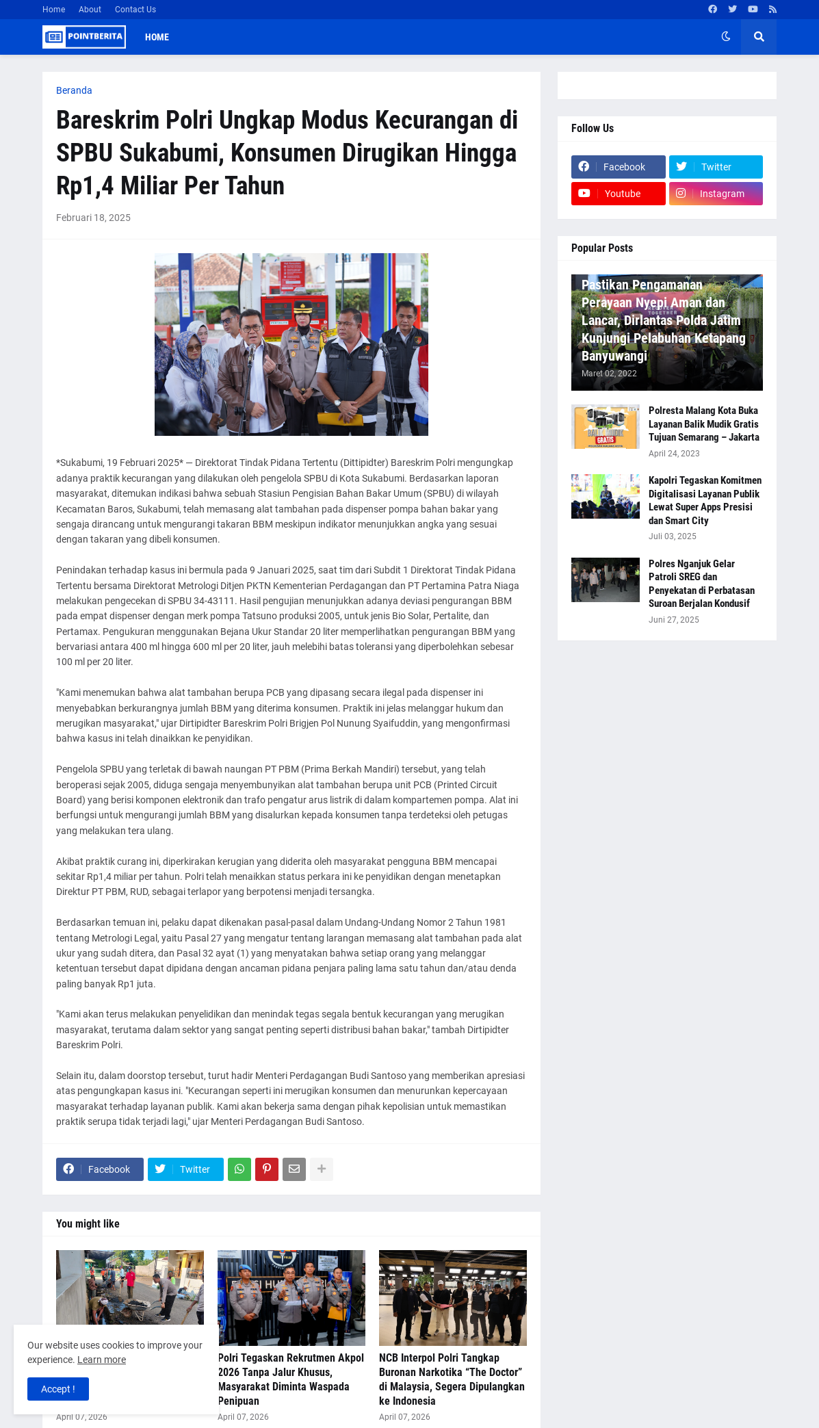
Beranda (74, 90)
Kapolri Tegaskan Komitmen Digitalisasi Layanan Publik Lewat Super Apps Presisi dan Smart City (705, 500)
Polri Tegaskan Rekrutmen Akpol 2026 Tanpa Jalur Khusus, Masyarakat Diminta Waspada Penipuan (291, 1379)
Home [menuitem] (157, 36)
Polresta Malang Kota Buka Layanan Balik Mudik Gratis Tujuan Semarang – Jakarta (704, 423)
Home (53, 9)
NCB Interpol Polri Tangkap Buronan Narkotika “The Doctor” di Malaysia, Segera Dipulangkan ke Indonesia (452, 1379)
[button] (726, 37)
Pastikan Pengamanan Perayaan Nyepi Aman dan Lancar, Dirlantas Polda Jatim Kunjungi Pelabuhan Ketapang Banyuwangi (664, 320)
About (90, 9)
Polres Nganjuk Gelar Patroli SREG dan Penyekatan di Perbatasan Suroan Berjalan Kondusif (702, 584)
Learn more (101, 1359)
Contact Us (135, 9)
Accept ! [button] (58, 1389)
